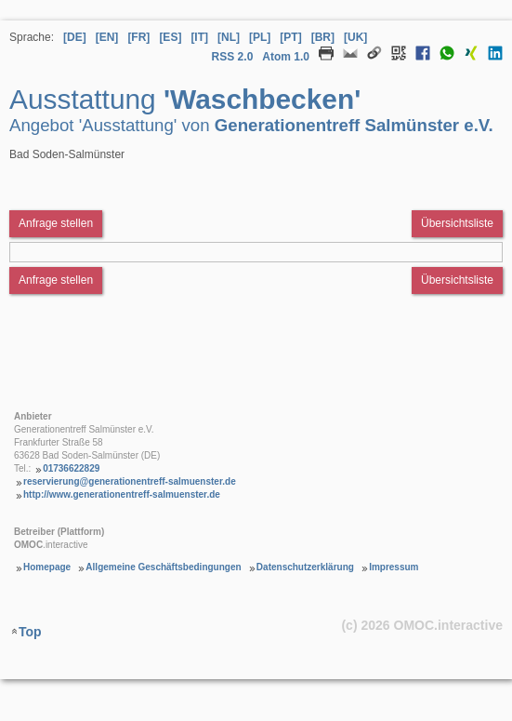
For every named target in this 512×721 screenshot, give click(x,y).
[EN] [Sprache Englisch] (107, 37)
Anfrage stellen (56, 280)
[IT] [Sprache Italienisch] (199, 37)
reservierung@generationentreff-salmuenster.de (129, 481)
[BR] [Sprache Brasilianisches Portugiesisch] (323, 37)
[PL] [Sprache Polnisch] (259, 37)
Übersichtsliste (457, 223)
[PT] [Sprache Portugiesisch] (290, 37)
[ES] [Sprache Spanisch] (170, 37)
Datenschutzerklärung (305, 567)
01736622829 (71, 468)
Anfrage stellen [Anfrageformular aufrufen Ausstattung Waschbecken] (56, 223)
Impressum (393, 567)
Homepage (47, 567)
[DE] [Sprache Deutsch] (74, 37)
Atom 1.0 (285, 56)
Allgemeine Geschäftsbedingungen (163, 567)
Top (30, 631)
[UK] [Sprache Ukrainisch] (355, 37)
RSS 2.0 (233, 56)
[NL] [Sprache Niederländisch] (228, 37)
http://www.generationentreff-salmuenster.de (121, 494)
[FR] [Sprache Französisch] (138, 37)
